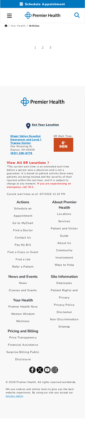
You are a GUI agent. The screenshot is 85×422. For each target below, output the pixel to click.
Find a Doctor (23, 230)
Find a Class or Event (22, 252)
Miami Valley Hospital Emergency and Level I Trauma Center (25, 139)
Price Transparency (23, 337)
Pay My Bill (23, 245)
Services (64, 221)
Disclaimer (64, 312)
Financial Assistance (23, 345)
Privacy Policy (64, 305)
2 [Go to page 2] (43, 47)
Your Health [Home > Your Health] (18, 25)
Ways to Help (64, 265)
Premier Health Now (23, 306)
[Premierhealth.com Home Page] (6, 25)
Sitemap (64, 326)
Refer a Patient (23, 266)
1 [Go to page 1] (35, 47)
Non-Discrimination (64, 319)
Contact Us (23, 237)
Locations (64, 214)
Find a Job (23, 259)
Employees (64, 283)
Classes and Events (23, 290)
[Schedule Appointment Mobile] (42, 4)
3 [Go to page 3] (50, 47)
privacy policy (14, 396)
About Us (64, 243)
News (23, 283)
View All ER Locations (28, 163)
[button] (9, 15)
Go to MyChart (22, 223)
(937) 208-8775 (21, 153)
